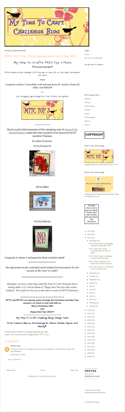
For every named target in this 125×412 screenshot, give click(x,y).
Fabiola (13, 346)
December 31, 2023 (17, 355)
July (91, 286)
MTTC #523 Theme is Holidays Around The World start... (100, 257)
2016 (89, 330)
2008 (89, 356)
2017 (89, 327)
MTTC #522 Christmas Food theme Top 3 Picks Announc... (101, 263)
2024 (89, 234)
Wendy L (88, 99)
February (93, 303)
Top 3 (47, 335)
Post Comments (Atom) (47, 376)
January (92, 306)
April (91, 296)
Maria (87, 114)
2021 (89, 313)
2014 (89, 337)
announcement (20, 335)
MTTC (41, 335)
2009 (89, 353)
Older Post (74, 370)
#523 (12, 335)
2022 (89, 310)
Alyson (87, 125)
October (92, 276)
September (93, 280)
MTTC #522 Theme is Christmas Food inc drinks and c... (101, 268)
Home (42, 370)
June (91, 289)
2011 (89, 347)
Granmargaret (90, 117)
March (92, 299)
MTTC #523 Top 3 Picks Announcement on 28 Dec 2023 (99, 251)
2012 (89, 343)
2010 (89, 350)
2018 (89, 323)
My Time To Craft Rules (93, 58)
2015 (89, 333)
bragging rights (33, 335)
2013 (89, 340)
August (92, 283)
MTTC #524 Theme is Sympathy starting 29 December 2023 (101, 245)
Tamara (87, 102)
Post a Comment (14, 359)
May (91, 293)
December (93, 241)
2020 (89, 317)
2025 (89, 231)
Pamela (87, 110)
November (93, 273)
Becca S (88, 121)
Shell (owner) (90, 106)
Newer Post (11, 370)
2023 (89, 238)
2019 (89, 320)
